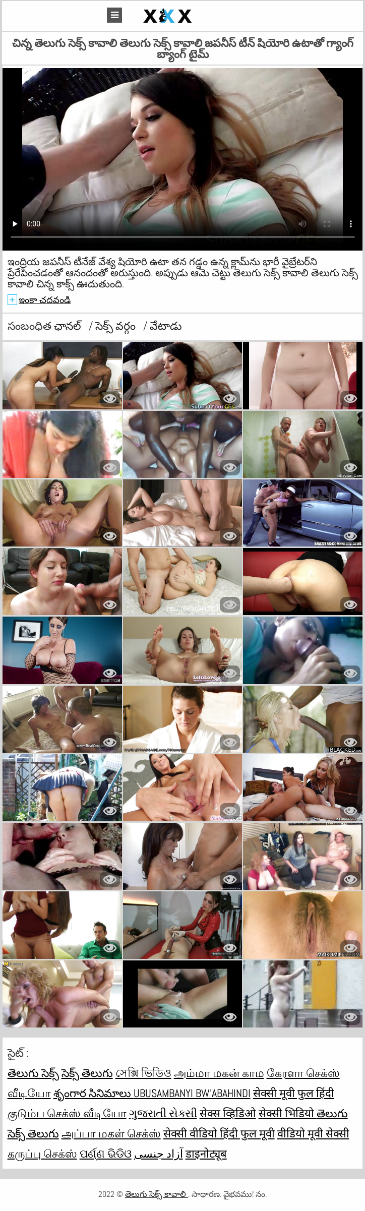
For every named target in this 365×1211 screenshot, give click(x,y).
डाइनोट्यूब (206, 1153)
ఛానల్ (69, 326)
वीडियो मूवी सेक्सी (313, 1133)
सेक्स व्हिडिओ (228, 1113)
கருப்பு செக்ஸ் (42, 1153)
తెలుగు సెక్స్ (33, 1073)
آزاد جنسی (158, 1153)
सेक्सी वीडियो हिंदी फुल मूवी (219, 1133)
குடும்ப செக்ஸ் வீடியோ (67, 1113)
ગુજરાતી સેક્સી (163, 1113)
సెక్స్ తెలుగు (87, 1073)
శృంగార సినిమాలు (93, 1093)
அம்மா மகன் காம (219, 1073)
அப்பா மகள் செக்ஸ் (111, 1133)
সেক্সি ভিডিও (143, 1073)
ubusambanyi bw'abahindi (192, 1093)
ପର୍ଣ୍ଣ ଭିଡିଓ (106, 1153)
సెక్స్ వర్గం (116, 326)
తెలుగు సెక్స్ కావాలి (156, 1194)
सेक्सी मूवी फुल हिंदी (293, 1093)
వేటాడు (166, 326)
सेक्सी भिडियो (288, 1113)
